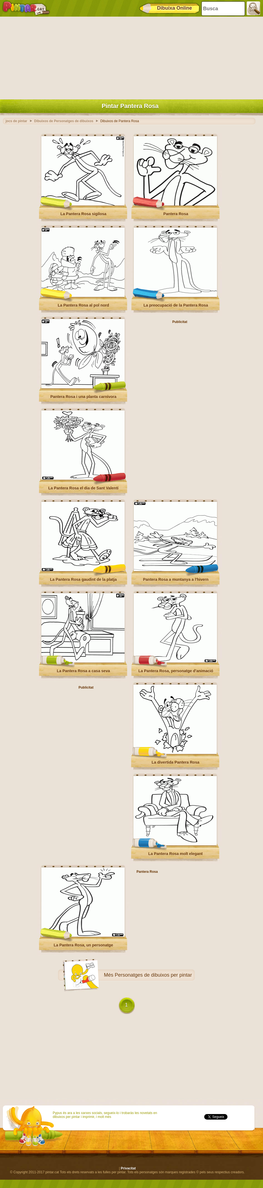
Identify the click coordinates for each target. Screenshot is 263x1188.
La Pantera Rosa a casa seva (83, 671)
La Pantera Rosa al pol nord (83, 305)
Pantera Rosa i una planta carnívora (83, 396)
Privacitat (128, 1168)
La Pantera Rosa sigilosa (83, 214)
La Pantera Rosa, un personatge (83, 945)
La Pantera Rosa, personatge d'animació (175, 671)
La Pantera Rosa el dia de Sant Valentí (83, 488)
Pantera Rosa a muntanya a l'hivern (176, 579)
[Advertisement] (130, 57)
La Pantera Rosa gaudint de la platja (83, 579)
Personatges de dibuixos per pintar (153, 975)
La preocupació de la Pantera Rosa (175, 305)
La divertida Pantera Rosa (175, 762)
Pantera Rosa (175, 214)
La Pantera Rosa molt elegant (175, 853)
